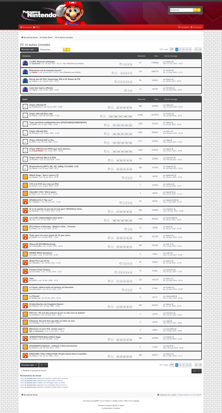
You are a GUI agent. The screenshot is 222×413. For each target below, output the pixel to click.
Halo (31, 278)
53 (131, 160)
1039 (130, 116)
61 (127, 357)
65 (127, 108)
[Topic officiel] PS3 (38, 131)
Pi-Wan (169, 114)
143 (118, 143)
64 (124, 108)
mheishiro (169, 158)
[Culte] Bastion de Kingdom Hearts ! (46, 304)
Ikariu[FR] (169, 192)
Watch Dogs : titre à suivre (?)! (44, 175)
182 (122, 221)
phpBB (95, 401)
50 (121, 160)
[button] (171, 49)
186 (118, 152)
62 (118, 108)
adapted (136, 401)
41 (124, 169)
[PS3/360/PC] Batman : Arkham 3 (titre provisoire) (53, 346)
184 (130, 221)
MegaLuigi (36, 298)
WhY (34, 142)
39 (118, 169)
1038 (125, 116)
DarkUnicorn (37, 107)
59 (121, 357)
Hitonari (35, 306)
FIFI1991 (169, 88)
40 (121, 169)
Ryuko (34, 186)
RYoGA (169, 70)
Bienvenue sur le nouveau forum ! (45, 70)
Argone (35, 81)
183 (126, 221)
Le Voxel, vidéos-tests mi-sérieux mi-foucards (51, 287)
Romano (35, 133)
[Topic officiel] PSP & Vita (41, 140)
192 (126, 134)
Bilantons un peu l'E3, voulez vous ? (46, 329)
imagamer (170, 166)
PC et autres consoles (35, 45)
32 (127, 340)
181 (118, 221)
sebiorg (169, 62)
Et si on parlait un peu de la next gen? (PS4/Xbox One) (55, 209)
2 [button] (180, 49)
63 (121, 108)
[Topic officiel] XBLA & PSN (42, 157)
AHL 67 (169, 244)
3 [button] (183, 49)
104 (126, 125)
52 (127, 160)
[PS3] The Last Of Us (39, 261)
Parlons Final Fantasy (39, 270)
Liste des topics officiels (41, 88)
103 (122, 125)
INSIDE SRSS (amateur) (40, 253)
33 (131, 340)
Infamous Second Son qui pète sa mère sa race (52, 321)
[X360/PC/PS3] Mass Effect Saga (44, 337)
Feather (35, 159)
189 (114, 134)
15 (131, 281)
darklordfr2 (170, 175)
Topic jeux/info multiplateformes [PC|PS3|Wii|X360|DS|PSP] (57, 122)
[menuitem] (36, 27)
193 (130, 134)
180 (114, 221)
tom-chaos (36, 272)
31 (124, 340)
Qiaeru (122, 405)
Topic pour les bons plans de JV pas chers (49, 235)
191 (122, 134)
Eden (34, 194)
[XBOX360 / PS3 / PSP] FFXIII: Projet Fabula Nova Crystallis (58, 354)
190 (118, 134)
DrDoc (168, 131)
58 (118, 357)
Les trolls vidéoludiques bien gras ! (46, 218)
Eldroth (35, 348)
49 (118, 160)
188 (126, 152)
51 (124, 160)
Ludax (34, 255)
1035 (110, 116)
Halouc (34, 90)
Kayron (168, 261)
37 (118, 212)
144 (122, 143)
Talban (168, 105)
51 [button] (196, 49)
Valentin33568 (171, 200)
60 (124, 357)
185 (114, 152)
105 (130, 125)
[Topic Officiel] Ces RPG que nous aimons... (50, 149)
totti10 (34, 124)
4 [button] (186, 49)
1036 (115, 116)
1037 (120, 116)
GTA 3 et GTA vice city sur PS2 (44, 184)
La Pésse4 (34, 296)
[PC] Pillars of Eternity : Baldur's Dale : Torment (52, 226)
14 (127, 281)
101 (114, 125)
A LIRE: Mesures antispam (42, 61)
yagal (168, 140)
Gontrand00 (170, 218)
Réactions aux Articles (75, 63)
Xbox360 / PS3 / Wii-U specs (42, 192)
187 (122, 152)
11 (118, 281)
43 (131, 169)
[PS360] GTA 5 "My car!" (41, 200)
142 (114, 143)
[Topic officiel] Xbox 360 (41, 114)
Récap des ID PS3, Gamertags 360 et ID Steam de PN (54, 79)
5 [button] (190, 49)
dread (34, 228)
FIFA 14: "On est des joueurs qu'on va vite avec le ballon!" (57, 313)
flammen (35, 211)
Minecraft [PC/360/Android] (42, 244)
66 (131, 108)
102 (118, 125)
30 (121, 340)
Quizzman (36, 63)
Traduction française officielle (108, 405)
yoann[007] (170, 329)
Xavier (34, 72)
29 (118, 340)
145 (126, 143)
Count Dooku (37, 151)
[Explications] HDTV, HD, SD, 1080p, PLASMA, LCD (53, 166)
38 (121, 212)
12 (121, 281)
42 (127, 169)
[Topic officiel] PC (37, 105)
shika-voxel (36, 289)
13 (124, 281)
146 (130, 143)
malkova (169, 184)
